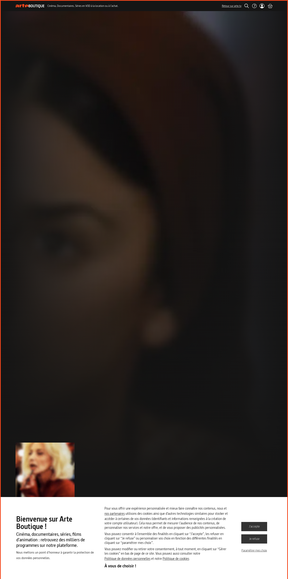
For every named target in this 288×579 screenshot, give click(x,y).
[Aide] (254, 6)
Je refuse (254, 539)
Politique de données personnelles (127, 558)
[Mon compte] (262, 6)
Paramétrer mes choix (254, 550)
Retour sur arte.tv (231, 6)
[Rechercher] (246, 6)
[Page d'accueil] (30, 6)
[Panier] (269, 6)
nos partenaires (114, 513)
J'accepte (254, 526)
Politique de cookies (176, 558)
